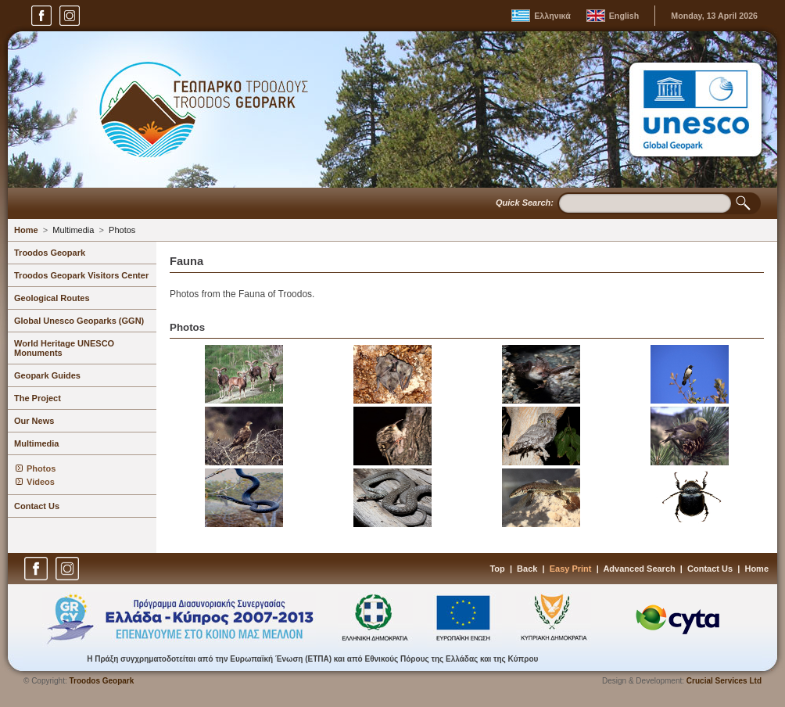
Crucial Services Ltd (724, 680)
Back (527, 568)
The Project (37, 398)
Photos (122, 230)
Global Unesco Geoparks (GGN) (79, 320)
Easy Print (571, 568)
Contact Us (36, 506)
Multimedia (73, 230)
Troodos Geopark (49, 252)
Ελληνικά (552, 15)
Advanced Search (639, 568)
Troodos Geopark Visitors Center (81, 275)
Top (496, 568)
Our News (34, 420)
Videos (41, 481)
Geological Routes (52, 298)
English (624, 15)
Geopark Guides (47, 375)
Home (26, 230)
